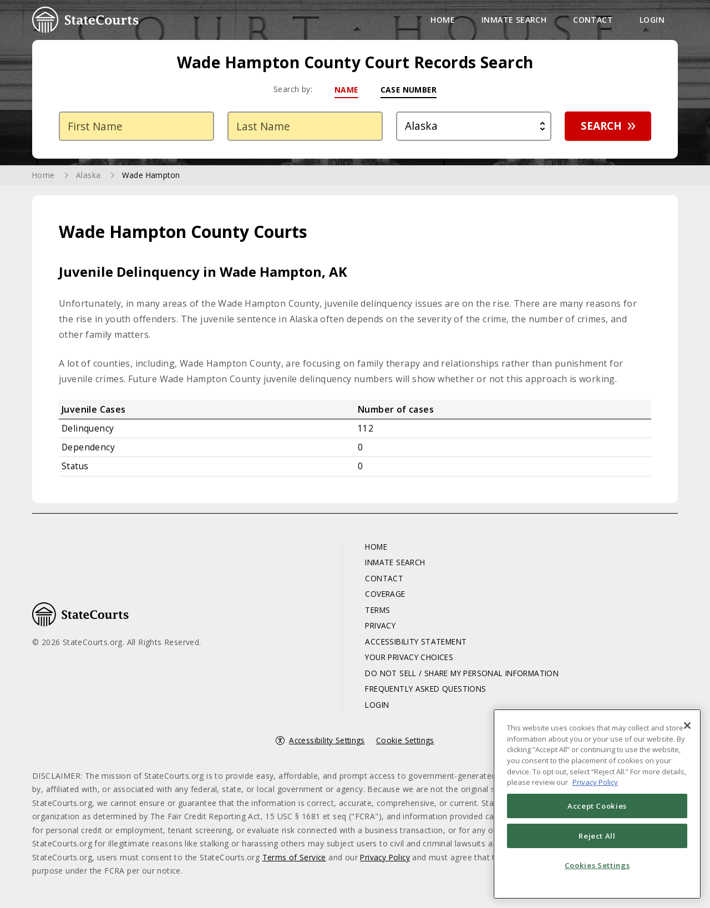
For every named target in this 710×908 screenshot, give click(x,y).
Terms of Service (294, 860)
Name (345, 89)
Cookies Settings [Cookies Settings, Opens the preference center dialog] (597, 865)
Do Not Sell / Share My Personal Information (461, 676)
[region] (597, 804)
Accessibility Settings (326, 743)
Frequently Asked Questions (423, 692)
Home (442, 19)
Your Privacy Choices (405, 660)
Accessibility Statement (412, 644)
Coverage (379, 597)
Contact (593, 19)
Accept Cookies (597, 806)
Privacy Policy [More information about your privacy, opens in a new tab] (595, 782)
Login (652, 19)
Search (597, 127)
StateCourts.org (85, 20)
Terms (372, 612)
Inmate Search (513, 19)
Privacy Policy (387, 860)
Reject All (597, 836)
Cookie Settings (406, 743)
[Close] (687, 725)
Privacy (374, 628)
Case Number (408, 89)
